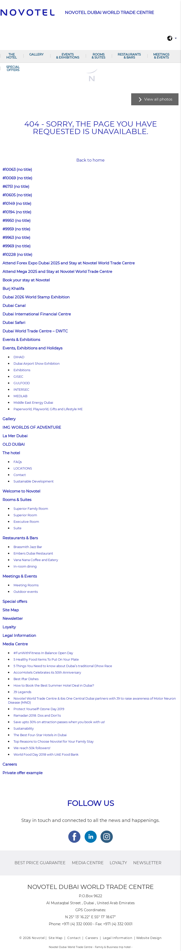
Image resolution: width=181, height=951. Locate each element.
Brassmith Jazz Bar (28, 547)
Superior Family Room (31, 509)
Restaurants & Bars (129, 56)
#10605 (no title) (17, 195)
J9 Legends (22, 692)
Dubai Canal (14, 305)
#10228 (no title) (17, 254)
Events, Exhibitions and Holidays (32, 348)
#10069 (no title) (17, 178)
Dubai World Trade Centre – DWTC (35, 331)
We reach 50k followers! (32, 748)
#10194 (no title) (17, 212)
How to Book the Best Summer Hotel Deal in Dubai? (54, 685)
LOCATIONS (23, 468)
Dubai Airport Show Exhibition (37, 363)
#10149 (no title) (17, 203)
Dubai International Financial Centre (37, 314)
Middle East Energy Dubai (33, 402)
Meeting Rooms (26, 585)
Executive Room (26, 522)
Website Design (148, 938)
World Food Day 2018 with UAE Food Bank (46, 754)
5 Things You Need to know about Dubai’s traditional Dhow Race (63, 666)
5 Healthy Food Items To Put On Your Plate (46, 659)
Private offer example (23, 772)
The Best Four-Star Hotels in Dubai (40, 735)
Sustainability (24, 728)
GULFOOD (22, 383)
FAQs (18, 462)
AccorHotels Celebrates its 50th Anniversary (47, 672)
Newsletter (13, 618)
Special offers (13, 68)
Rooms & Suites (98, 56)
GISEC (18, 376)
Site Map (11, 610)
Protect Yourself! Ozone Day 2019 (39, 709)
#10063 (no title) (17, 169)
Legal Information (19, 635)
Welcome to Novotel (21, 491)
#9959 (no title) (16, 229)
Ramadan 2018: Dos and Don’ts (37, 715)
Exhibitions (22, 370)
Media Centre (15, 644)
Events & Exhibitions (67, 56)
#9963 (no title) (16, 237)
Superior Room (25, 515)
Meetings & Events (161, 56)
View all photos (158, 99)
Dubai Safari (14, 322)
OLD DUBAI (14, 444)
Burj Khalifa (13, 288)
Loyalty (9, 627)
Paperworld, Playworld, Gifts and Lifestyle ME (48, 409)
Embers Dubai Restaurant (33, 553)
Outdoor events (26, 592)
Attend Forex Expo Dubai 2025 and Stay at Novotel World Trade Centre (69, 263)
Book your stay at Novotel (26, 280)
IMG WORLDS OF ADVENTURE (32, 427)
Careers (10, 764)
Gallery (36, 54)
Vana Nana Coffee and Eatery (36, 560)
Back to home (90, 160)
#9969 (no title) (17, 246)
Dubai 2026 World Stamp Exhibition (36, 297)
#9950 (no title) (17, 220)
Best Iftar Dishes (26, 679)
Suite (18, 528)
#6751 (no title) (16, 186)
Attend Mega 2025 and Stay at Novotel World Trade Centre (57, 271)
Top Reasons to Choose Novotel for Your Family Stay (54, 741)
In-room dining (25, 566)
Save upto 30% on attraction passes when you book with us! (59, 722)
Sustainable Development (34, 481)
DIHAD (19, 357)
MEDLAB (20, 396)
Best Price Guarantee (40, 862)
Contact (20, 475)
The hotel (11, 56)
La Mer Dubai (15, 435)
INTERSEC (21, 389)
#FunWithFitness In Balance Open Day (43, 653)
